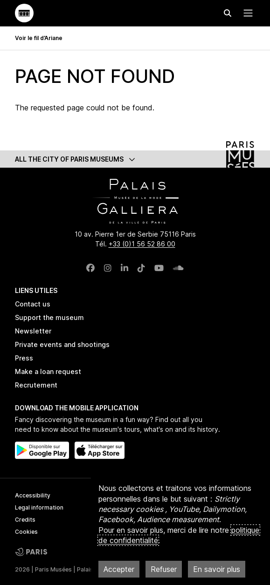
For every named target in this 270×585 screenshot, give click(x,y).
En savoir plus (216, 569)
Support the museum (49, 317)
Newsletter (33, 331)
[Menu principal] (246, 13)
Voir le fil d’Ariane (38, 37)
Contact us (32, 304)
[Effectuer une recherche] (227, 13)
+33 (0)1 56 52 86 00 (142, 244)
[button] (135, 159)
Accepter (119, 569)
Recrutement (36, 385)
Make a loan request (48, 371)
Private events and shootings (62, 344)
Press (24, 358)
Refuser (164, 569)
